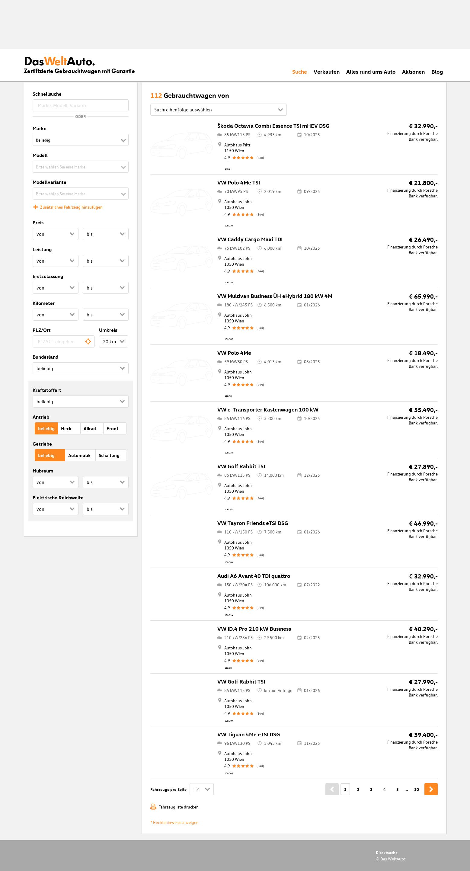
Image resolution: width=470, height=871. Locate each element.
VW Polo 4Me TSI (238, 182)
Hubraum (43, 471)
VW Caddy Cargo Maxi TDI (250, 238)
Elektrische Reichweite (58, 498)
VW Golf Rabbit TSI (241, 466)
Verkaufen (327, 71)
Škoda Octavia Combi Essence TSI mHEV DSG (273, 125)
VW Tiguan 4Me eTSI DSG (248, 734)
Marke (39, 128)
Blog (437, 71)
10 (416, 789)
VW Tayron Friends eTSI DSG (252, 522)
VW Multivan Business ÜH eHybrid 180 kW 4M (274, 295)
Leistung (42, 249)
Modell (40, 155)
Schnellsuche (47, 94)
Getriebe (42, 444)
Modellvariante (49, 182)
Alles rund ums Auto (371, 71)
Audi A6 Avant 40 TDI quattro (253, 575)
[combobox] (64, 341)
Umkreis (108, 330)
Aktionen (413, 71)
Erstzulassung (48, 276)
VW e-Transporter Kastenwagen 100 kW (267, 409)
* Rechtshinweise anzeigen (174, 822)
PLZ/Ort (42, 330)
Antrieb (41, 417)
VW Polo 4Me (234, 352)
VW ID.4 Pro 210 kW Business (254, 628)
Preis (38, 222)
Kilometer (44, 303)
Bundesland (45, 357)
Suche (299, 71)
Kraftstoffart (47, 390)
